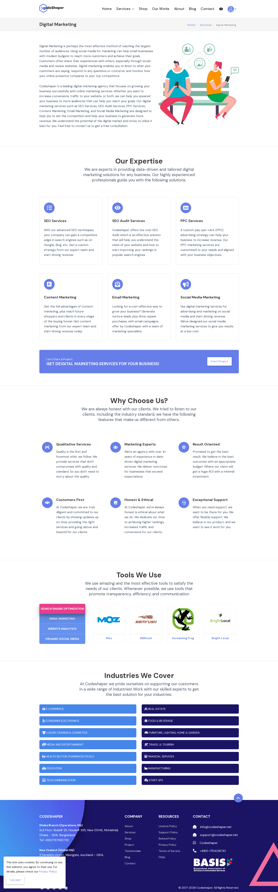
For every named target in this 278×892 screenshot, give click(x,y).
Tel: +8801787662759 (54, 835)
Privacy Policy (167, 840)
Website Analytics (62, 624)
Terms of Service (169, 846)
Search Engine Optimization (62, 604)
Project (129, 840)
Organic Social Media (62, 634)
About (179, 9)
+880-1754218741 (209, 846)
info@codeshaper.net (212, 822)
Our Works (160, 9)
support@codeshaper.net (215, 830)
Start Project (219, 361)
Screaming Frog (183, 633)
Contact (208, 9)
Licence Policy (168, 821)
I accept (15, 879)
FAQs (162, 852)
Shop (143, 9)
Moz (109, 633)
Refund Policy (167, 833)
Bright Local (220, 633)
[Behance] (66, 883)
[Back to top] (238, 793)
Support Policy (168, 827)
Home (107, 9)
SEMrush (146, 633)
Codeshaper (205, 838)
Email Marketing (62, 614)
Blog (192, 9)
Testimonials (133, 846)
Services (125, 9)
